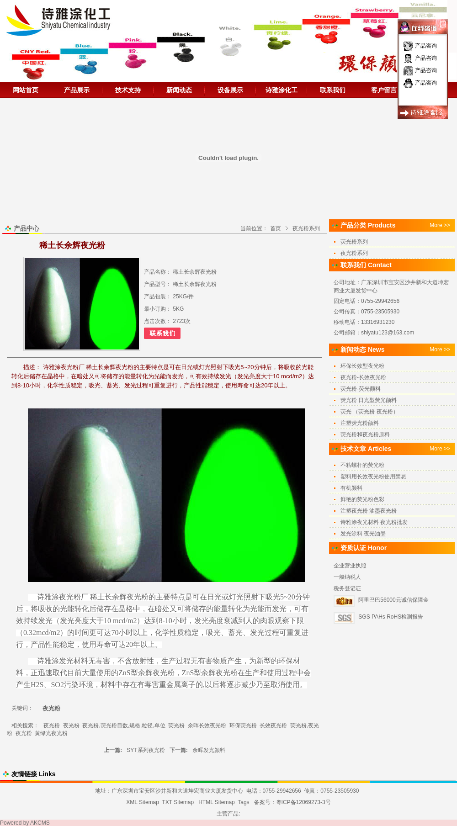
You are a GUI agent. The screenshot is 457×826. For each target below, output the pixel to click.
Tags (243, 802)
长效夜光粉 (273, 725)
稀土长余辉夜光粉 (119, 597)
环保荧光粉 (243, 725)
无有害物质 (209, 661)
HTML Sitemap (216, 802)
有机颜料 (351, 488)
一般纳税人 (347, 577)
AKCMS (40, 823)
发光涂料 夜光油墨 (363, 533)
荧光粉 (176, 725)
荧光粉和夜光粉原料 (365, 434)
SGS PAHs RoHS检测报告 (390, 617)
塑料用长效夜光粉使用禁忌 (373, 476)
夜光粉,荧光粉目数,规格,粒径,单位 (123, 725)
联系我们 (332, 90)
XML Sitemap (142, 802)
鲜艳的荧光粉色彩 (362, 499)
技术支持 (128, 90)
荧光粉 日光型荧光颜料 (368, 400)
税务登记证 (347, 588)
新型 (263, 661)
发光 (279, 609)
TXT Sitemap (178, 802)
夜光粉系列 (306, 228)
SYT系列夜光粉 (146, 750)
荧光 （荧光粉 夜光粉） (369, 411)
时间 (81, 632)
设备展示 (230, 90)
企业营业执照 (350, 565)
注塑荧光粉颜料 (359, 423)
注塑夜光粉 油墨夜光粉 (368, 511)
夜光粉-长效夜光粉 (363, 377)
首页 (275, 228)
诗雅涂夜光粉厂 (61, 597)
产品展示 (77, 90)
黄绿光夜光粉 (51, 733)
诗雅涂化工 (282, 90)
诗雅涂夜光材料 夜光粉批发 (374, 522)
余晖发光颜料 (208, 750)
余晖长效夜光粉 (207, 725)
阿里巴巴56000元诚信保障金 (393, 600)
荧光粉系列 (354, 241)
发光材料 (73, 661)
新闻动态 (179, 90)
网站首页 (25, 90)
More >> (440, 225)
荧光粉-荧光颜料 (360, 389)
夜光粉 (164, 673)
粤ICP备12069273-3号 (303, 802)
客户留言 (384, 90)
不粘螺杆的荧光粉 (362, 465)
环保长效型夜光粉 (362, 366)
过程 (272, 632)
